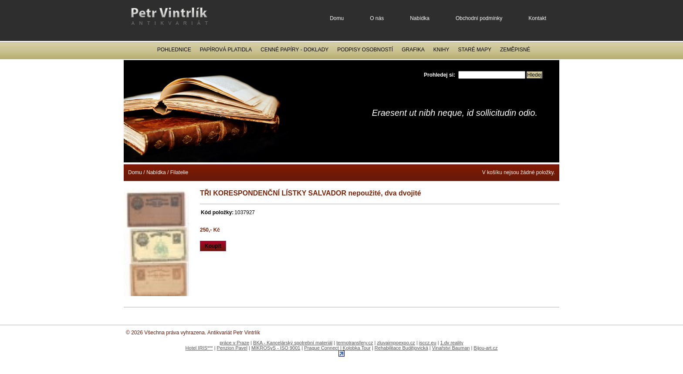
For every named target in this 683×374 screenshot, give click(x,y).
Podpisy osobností (365, 50)
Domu (337, 18)
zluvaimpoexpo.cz (396, 342)
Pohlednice (174, 50)
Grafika (413, 50)
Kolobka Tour (357, 347)
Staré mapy (474, 50)
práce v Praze (234, 342)
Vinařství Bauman (451, 347)
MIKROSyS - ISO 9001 (275, 347)
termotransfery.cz (354, 342)
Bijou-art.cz (485, 347)
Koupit (213, 246)
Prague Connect (321, 347)
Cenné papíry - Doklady (294, 50)
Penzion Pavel (232, 347)
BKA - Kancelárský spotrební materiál (292, 342)
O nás (377, 18)
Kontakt (537, 18)
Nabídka (419, 18)
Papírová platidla (226, 50)
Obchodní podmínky (479, 18)
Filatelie (179, 172)
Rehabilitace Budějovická (401, 347)
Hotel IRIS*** (199, 347)
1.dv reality (451, 342)
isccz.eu (427, 342)
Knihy (441, 50)
